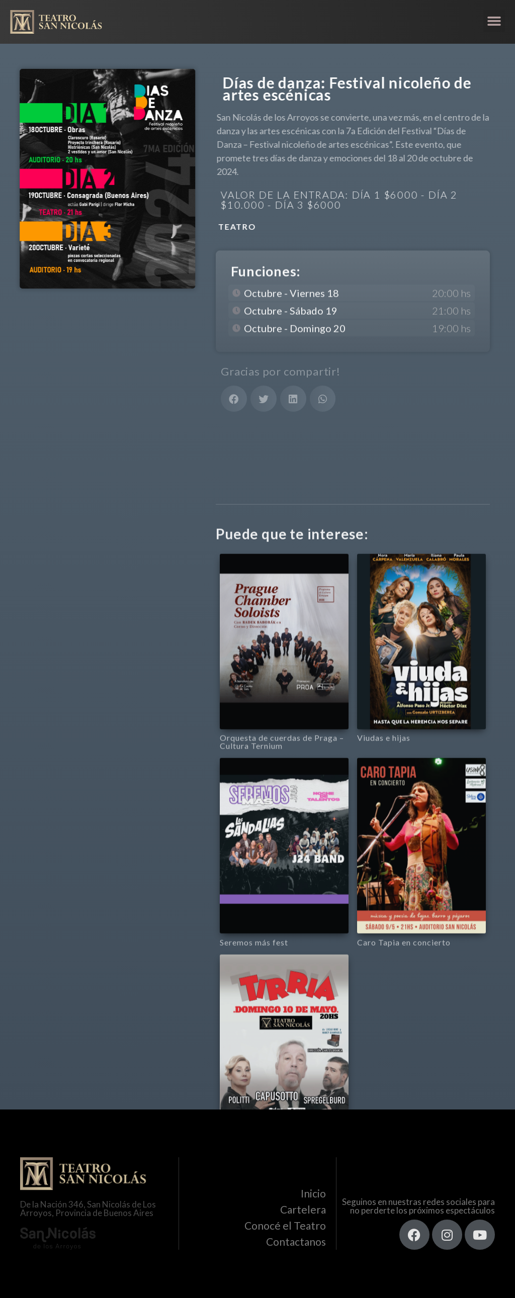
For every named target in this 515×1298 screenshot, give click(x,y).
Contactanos (296, 1241)
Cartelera (303, 1209)
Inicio (313, 1193)
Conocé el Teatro (285, 1225)
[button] (494, 21)
